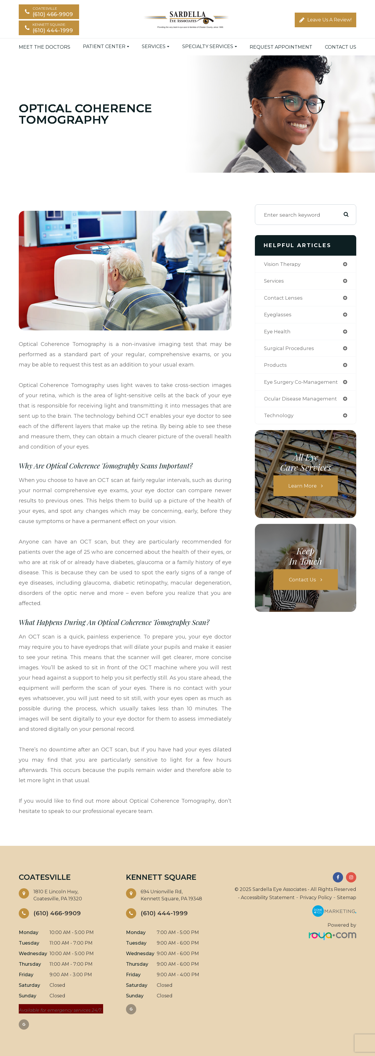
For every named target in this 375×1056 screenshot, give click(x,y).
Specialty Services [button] (209, 46)
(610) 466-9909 (58, 913)
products (275, 367)
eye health (278, 333)
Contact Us (340, 47)
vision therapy (283, 264)
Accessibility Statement (268, 897)
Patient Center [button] (106, 46)
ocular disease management (302, 402)
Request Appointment (281, 47)
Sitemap (346, 897)
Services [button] (155, 46)
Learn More (302, 489)
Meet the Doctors (44, 47)
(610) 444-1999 (165, 913)
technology (279, 419)
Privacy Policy (316, 897)
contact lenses (284, 299)
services (275, 282)
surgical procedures (290, 350)
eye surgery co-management (303, 385)
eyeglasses (278, 316)
